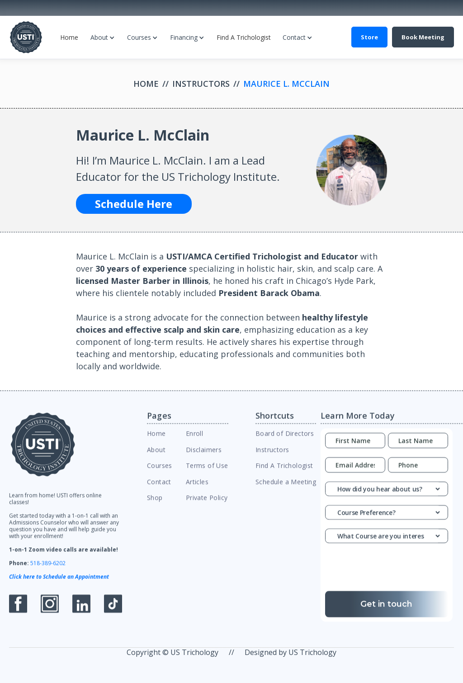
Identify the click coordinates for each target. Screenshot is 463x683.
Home (69, 37)
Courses (139, 37)
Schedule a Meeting (285, 488)
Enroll (194, 440)
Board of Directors (284, 440)
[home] (26, 37)
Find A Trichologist (244, 37)
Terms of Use (207, 472)
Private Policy (207, 504)
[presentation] (394, 576)
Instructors (201, 83)
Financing (184, 37)
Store (369, 37)
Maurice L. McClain (286, 83)
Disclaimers (204, 456)
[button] (102, 37)
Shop (155, 504)
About (99, 37)
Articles (197, 488)
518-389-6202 (48, 570)
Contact (294, 37)
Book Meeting (423, 37)
